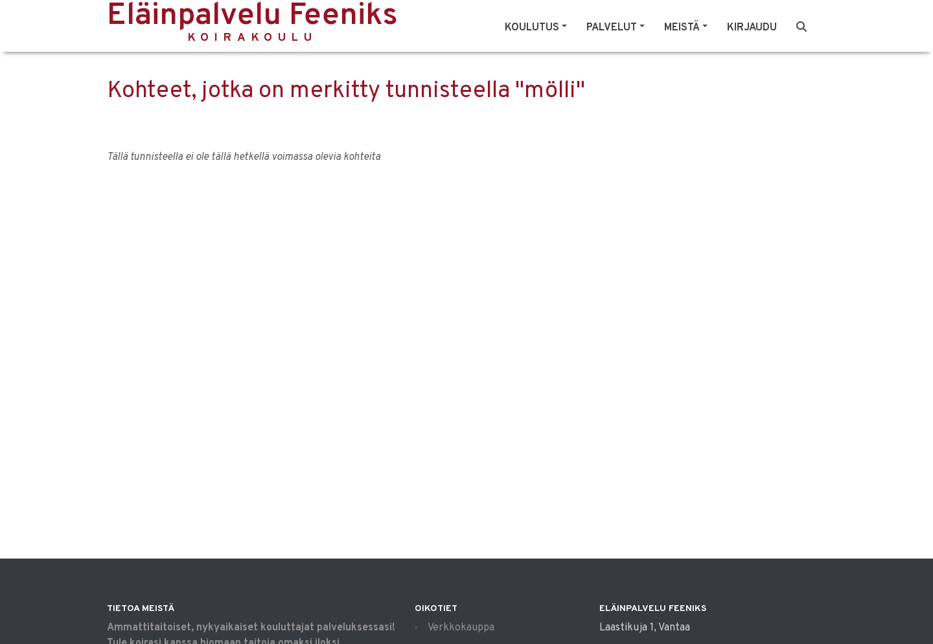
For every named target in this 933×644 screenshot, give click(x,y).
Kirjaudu (752, 27)
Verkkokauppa (461, 627)
